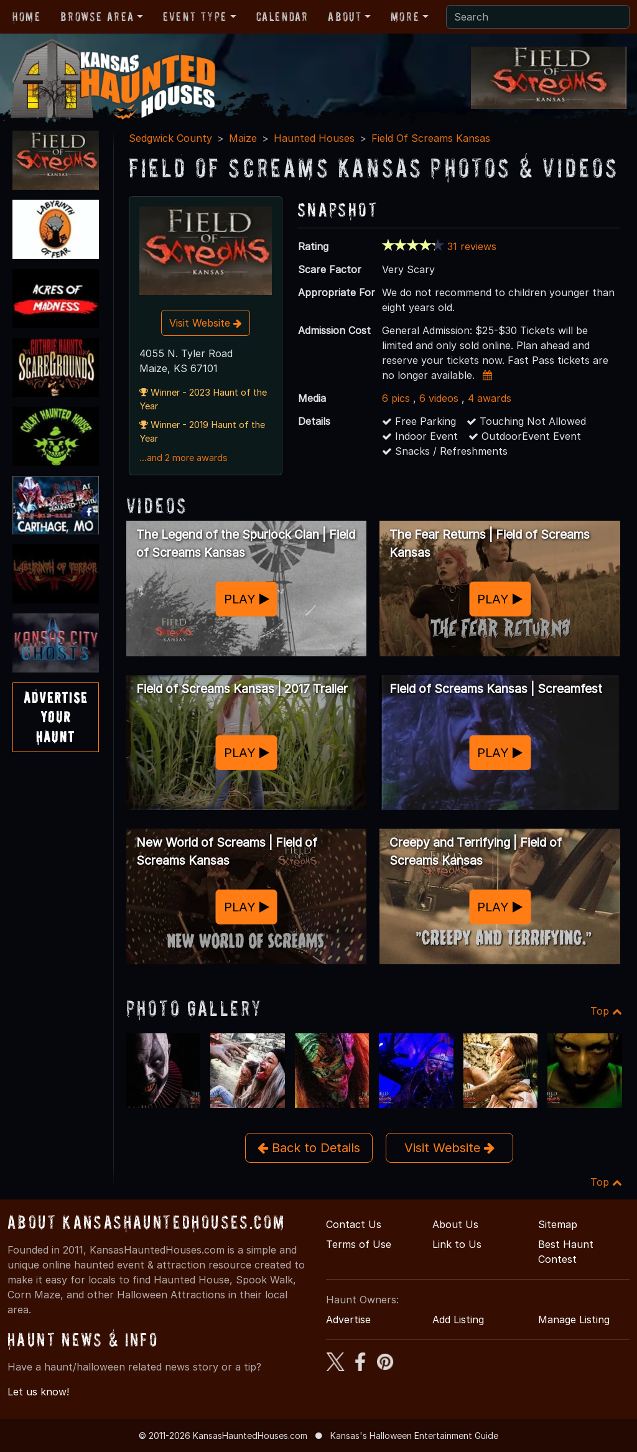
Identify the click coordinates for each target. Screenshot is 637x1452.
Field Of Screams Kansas (430, 138)
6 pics (396, 398)
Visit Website (205, 323)
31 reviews (471, 246)
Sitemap (557, 1224)
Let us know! (38, 1391)
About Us (455, 1224)
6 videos (438, 398)
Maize (243, 138)
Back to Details (309, 1147)
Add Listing (458, 1319)
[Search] (538, 17)
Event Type (195, 17)
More (405, 17)
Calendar (282, 17)
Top (606, 1011)
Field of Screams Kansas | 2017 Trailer (242, 688)
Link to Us (456, 1244)
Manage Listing (574, 1319)
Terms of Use (358, 1244)
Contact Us (353, 1224)
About (344, 17)
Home (26, 17)
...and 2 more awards (183, 457)
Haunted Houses (314, 138)
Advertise (348, 1319)
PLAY (246, 599)
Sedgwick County (170, 138)
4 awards (489, 398)
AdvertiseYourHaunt (56, 717)
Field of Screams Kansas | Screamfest (495, 688)
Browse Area (97, 17)
